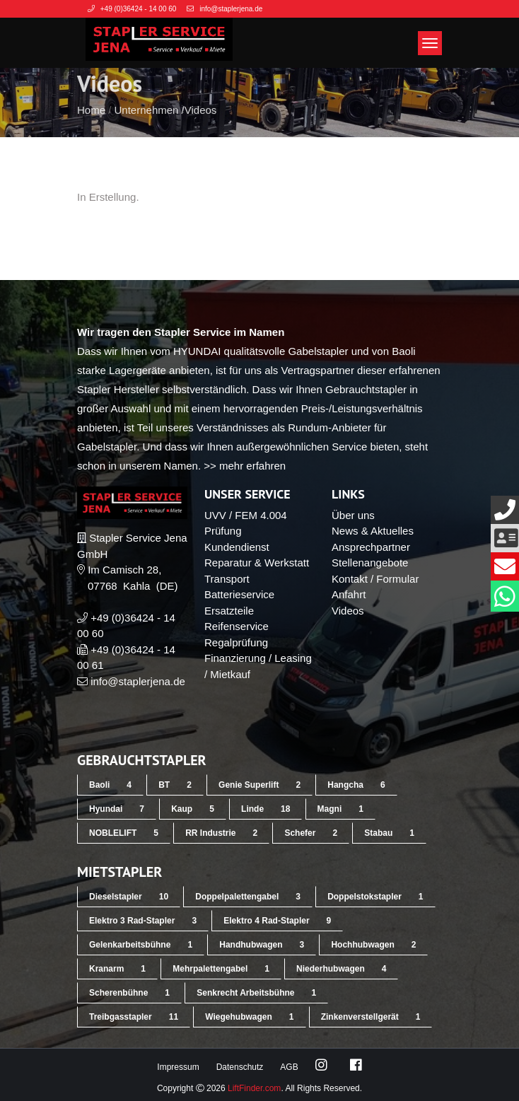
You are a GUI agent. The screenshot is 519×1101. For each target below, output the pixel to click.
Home (91, 135)
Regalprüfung (236, 642)
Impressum (178, 1067)
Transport (227, 579)
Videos (201, 135)
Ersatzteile (229, 611)
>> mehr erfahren (245, 466)
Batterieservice (239, 594)
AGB (289, 1067)
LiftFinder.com (254, 1088)
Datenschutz (240, 1067)
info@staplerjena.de (138, 681)
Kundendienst (236, 547)
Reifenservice (236, 626)
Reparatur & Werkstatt (256, 563)
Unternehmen (147, 135)
